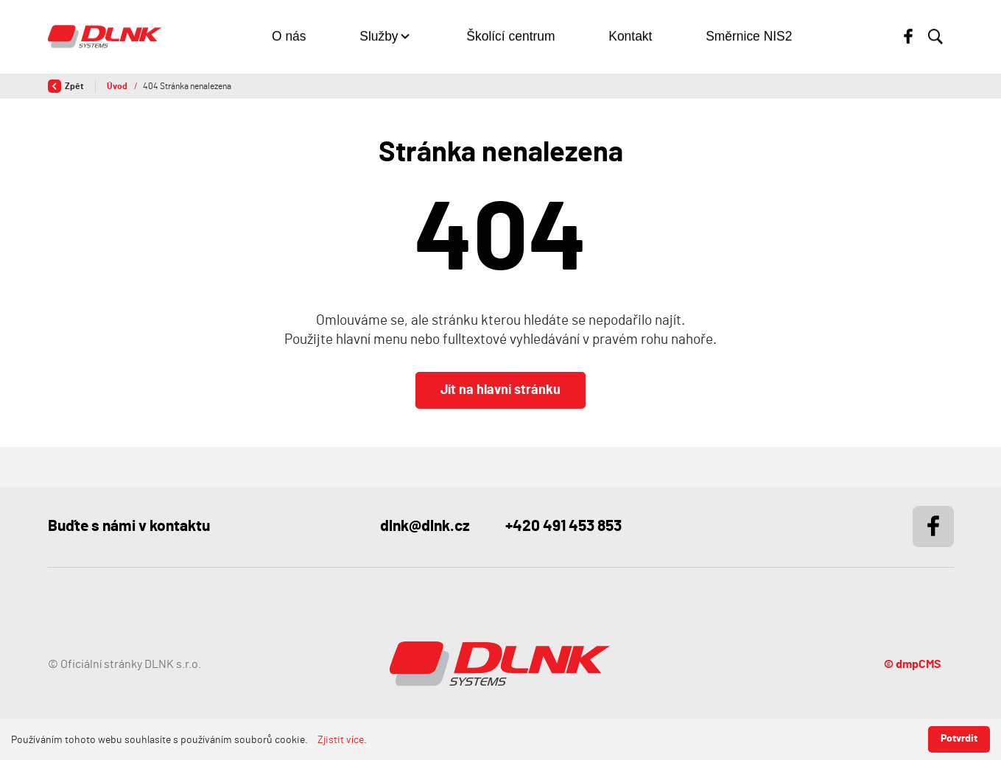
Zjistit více (340, 740)
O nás (289, 36)
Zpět (66, 86)
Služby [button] (378, 36)
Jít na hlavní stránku (500, 390)
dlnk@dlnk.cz (425, 526)
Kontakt (630, 36)
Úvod (118, 86)
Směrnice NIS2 (749, 36)
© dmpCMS (912, 664)
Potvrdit (959, 738)
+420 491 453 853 (563, 526)
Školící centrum (510, 36)
